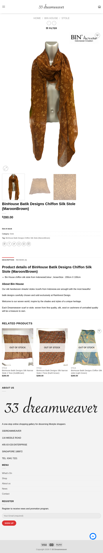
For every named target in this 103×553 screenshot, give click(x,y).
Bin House (51, 18)
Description (8, 260)
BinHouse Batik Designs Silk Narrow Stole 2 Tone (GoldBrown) (17, 371)
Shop (4, 478)
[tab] (8, 260)
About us (6, 483)
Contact (5, 494)
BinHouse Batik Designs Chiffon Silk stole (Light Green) (86, 371)
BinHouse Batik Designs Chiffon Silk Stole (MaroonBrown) (28, 238)
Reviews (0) (21, 260)
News (4, 489)
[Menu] (3, 6)
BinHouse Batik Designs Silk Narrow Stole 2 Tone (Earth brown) (52, 371)
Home (37, 18)
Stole (66, 18)
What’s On (7, 473)
